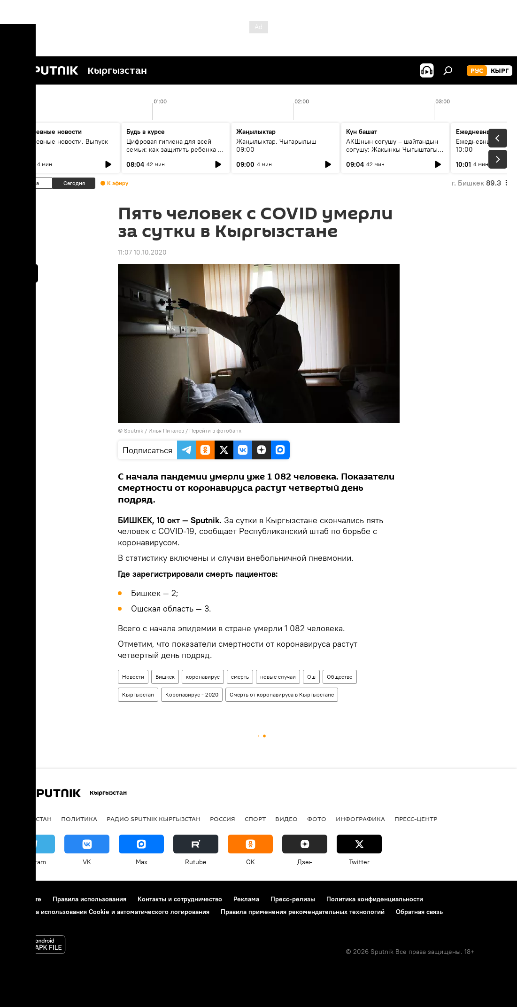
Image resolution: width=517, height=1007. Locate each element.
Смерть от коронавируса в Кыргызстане (282, 694)
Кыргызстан (138, 694)
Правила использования (89, 899)
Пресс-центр (415, 818)
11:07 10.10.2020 (142, 252)
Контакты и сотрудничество (180, 899)
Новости (133, 676)
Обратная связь (419, 911)
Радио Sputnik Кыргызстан (154, 818)
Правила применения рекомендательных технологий (303, 911)
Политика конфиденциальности (374, 899)
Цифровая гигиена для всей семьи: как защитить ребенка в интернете (173, 149)
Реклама (246, 899)
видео (286, 818)
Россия (222, 818)
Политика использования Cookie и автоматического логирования (109, 911)
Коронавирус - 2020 (191, 694)
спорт (255, 818)
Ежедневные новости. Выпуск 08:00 (62, 145)
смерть (240, 676)
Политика (79, 818)
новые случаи (278, 676)
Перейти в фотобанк (215, 430)
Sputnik (133, 430)
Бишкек (165, 676)
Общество (340, 676)
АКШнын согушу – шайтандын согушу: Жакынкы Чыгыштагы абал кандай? (392, 149)
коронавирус (203, 676)
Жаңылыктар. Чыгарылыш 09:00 (276, 145)
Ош (311, 676)
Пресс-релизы (292, 899)
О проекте (25, 899)
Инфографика (360, 818)
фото (316, 818)
